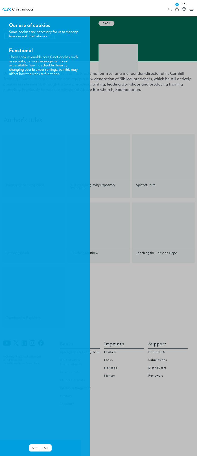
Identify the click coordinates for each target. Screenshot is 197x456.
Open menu (191, 9)
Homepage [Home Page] (18, 9)
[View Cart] (177, 9)
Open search (170, 9)
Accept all (40, 448)
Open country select (184, 9)
